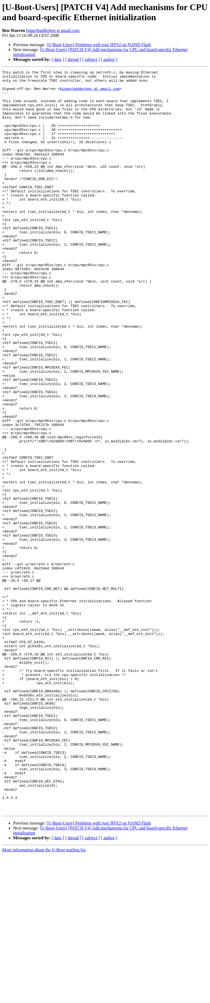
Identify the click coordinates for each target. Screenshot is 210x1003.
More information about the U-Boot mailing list (44, 998)
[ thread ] (73, 59)
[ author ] (109, 59)
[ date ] (58, 59)
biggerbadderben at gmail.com (52, 30)
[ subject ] (91, 59)
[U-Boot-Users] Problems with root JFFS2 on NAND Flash (99, 44)
